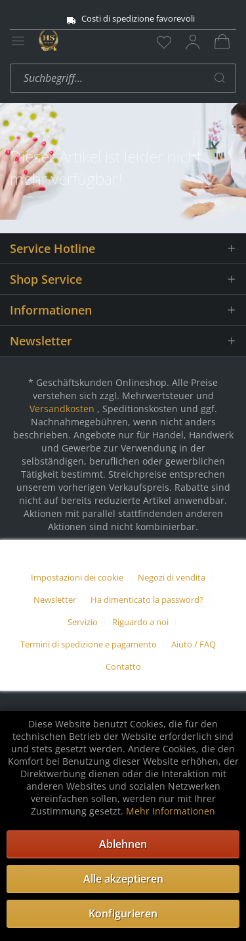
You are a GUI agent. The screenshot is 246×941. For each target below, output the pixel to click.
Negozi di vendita (171, 577)
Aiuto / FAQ (193, 644)
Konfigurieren (123, 913)
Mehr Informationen (170, 811)
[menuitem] (164, 42)
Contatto (123, 666)
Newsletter (54, 599)
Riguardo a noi (140, 622)
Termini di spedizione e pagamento (88, 644)
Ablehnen (123, 844)
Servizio (83, 622)
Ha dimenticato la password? (147, 599)
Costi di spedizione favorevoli (123, 18)
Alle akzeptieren (123, 879)
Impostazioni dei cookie (77, 577)
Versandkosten (62, 408)
